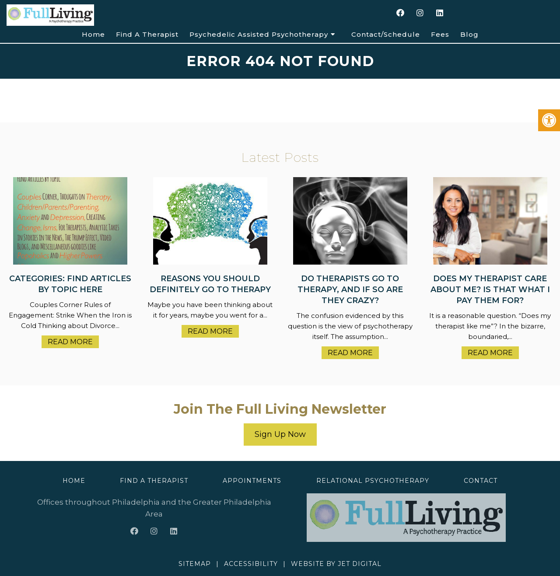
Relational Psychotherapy (372, 481)
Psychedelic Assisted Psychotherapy (258, 34)
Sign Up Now (280, 434)
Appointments (252, 481)
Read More (70, 342)
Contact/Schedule (385, 34)
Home (93, 34)
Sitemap (194, 564)
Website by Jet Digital (336, 564)
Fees (440, 34)
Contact (480, 481)
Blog (469, 34)
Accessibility (251, 564)
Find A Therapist (147, 34)
